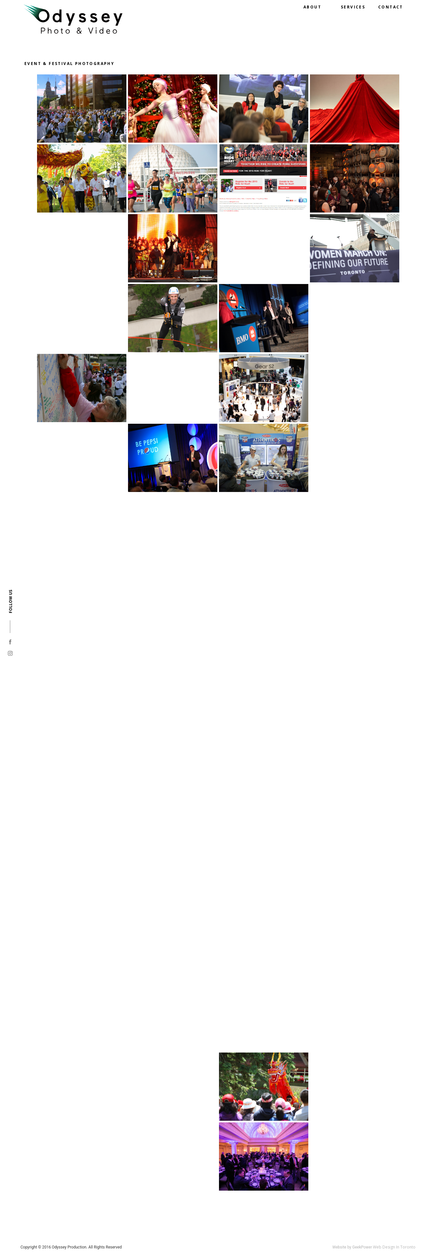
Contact (390, 7)
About (312, 7)
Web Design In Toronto (394, 1247)
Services (353, 7)
